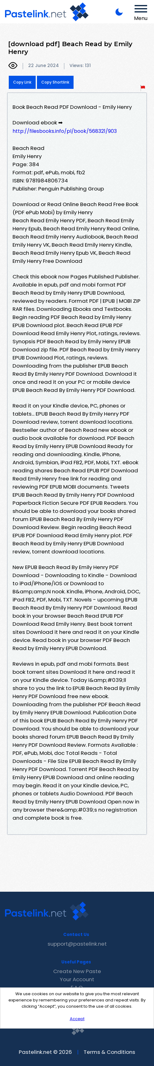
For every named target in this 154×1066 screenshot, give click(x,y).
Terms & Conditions (109, 1052)
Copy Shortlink (55, 82)
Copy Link (22, 82)
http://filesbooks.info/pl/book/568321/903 (65, 131)
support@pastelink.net (77, 944)
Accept (77, 1019)
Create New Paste (77, 971)
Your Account (77, 979)
